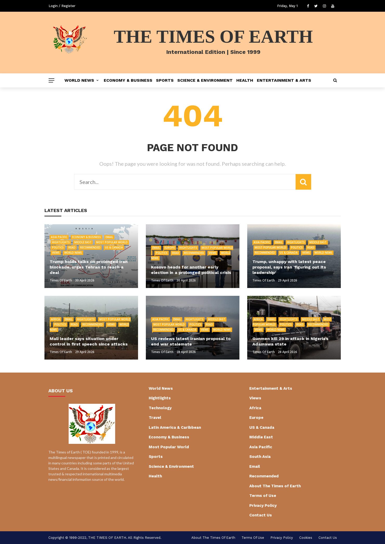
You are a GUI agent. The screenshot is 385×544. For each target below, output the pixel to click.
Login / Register (62, 6)
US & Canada (114, 247)
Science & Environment (205, 80)
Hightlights (61, 242)
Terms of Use (262, 495)
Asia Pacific (59, 237)
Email (109, 237)
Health (244, 80)
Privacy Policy (263, 505)
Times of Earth (61, 280)
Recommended (90, 247)
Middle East (83, 242)
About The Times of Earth (275, 486)
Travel (155, 417)
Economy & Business (128, 80)
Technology (160, 408)
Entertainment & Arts (284, 80)
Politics (58, 247)
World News (79, 80)
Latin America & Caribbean (175, 427)
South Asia (260, 456)
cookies (305, 538)
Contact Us (260, 515)
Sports (165, 80)
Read (71, 247)
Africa (55, 319)
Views (56, 252)
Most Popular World (112, 242)
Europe (170, 247)
